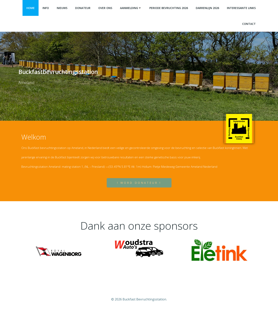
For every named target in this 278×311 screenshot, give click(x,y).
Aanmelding (131, 8)
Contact (249, 24)
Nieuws (62, 8)
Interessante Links (241, 8)
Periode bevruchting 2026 (168, 8)
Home (30, 8)
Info (45, 8)
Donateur (82, 8)
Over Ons (105, 8)
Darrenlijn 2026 (207, 8)
